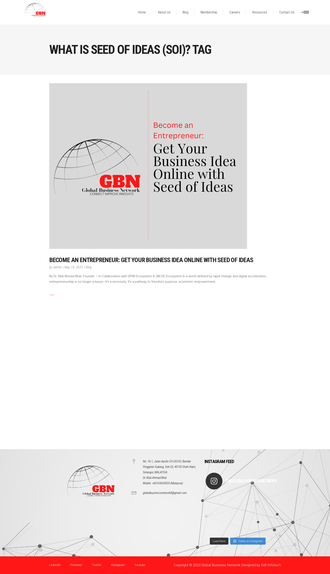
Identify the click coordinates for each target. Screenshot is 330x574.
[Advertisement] (126, 386)
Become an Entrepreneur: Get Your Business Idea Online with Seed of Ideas (151, 260)
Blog (89, 267)
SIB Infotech (271, 565)
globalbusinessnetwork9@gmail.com (165, 493)
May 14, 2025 (73, 267)
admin (57, 267)
